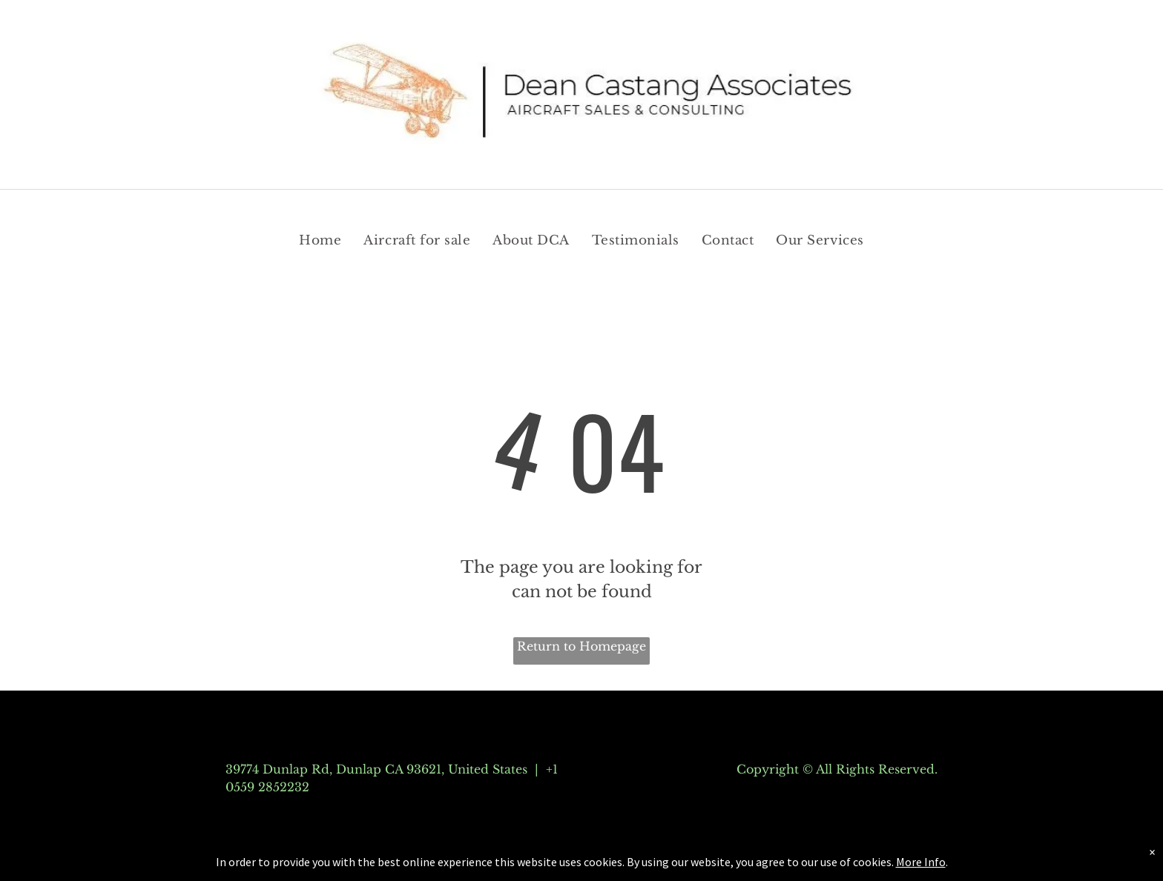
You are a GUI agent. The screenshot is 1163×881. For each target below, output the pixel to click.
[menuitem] (320, 241)
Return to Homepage (581, 646)
